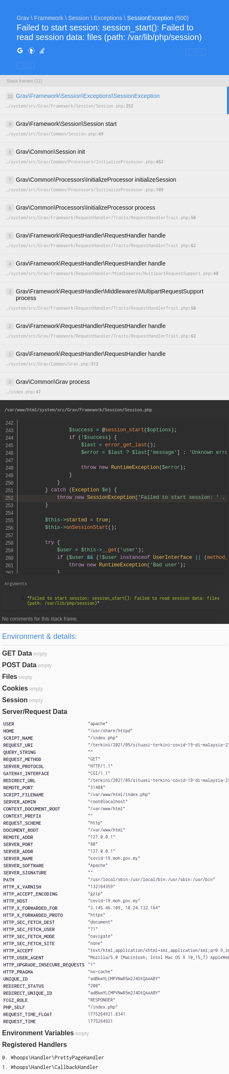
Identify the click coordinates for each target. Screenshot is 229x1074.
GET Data (17, 653)
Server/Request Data (34, 711)
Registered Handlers (34, 1044)
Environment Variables (38, 1032)
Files (9, 676)
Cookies (15, 688)
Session (14, 699)
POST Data (19, 664)
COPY (196, 52)
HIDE (25, 66)
